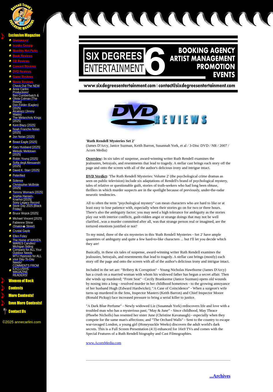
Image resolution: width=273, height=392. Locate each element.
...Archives (219, 376)
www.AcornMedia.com (103, 343)
